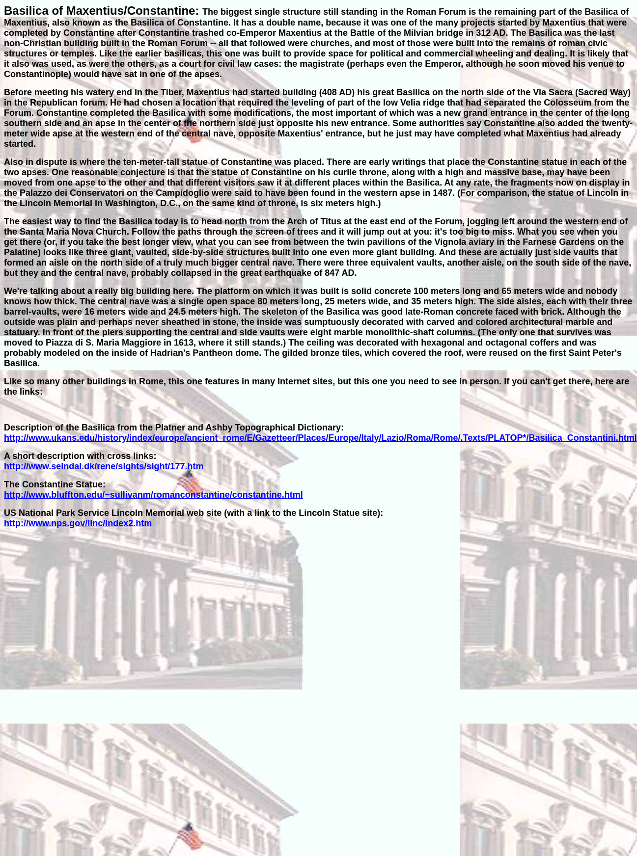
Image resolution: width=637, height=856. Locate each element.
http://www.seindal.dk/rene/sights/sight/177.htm (103, 466)
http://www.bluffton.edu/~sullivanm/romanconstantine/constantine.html (153, 495)
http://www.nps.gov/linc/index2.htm (78, 523)
